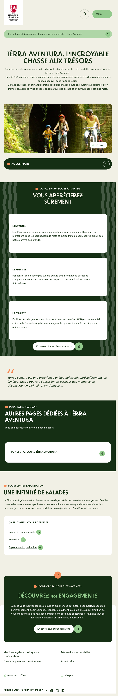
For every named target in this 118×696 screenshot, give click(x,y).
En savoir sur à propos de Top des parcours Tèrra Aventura (58, 452)
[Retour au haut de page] (57, 575)
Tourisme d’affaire (17, 675)
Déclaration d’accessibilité (75, 652)
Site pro (68, 675)
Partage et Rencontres (24, 34)
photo (99, 146)
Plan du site (67, 661)
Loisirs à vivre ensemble (51, 34)
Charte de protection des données (22, 661)
